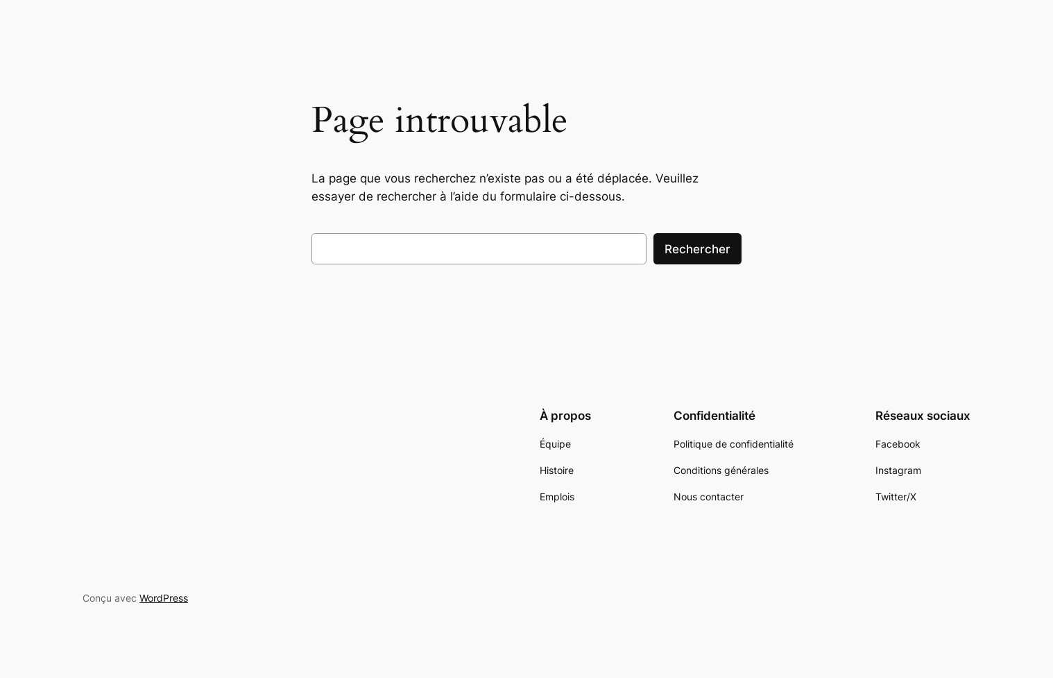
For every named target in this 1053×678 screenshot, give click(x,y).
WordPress (163, 598)
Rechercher (697, 249)
